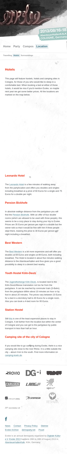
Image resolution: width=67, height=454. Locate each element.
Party (16, 46)
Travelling (7, 55)
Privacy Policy (31, 426)
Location (41, 46)
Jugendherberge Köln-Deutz (22, 282)
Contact (17, 426)
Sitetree (44, 426)
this (10, 318)
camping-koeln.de (13, 355)
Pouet (41, 430)
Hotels (16, 55)
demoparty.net (28, 430)
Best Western (15, 251)
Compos (28, 46)
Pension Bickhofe (21, 214)
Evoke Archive (12, 430)
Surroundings (27, 55)
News (7, 426)
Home (7, 46)
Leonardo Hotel (16, 184)
